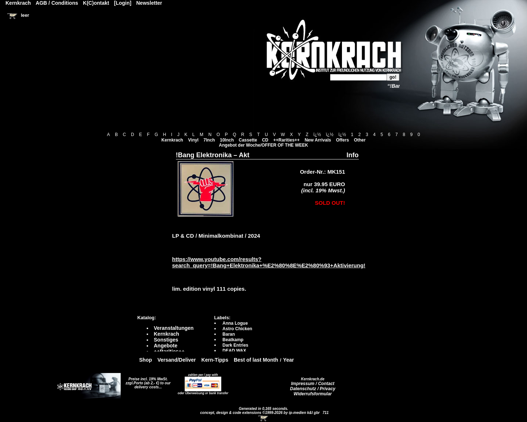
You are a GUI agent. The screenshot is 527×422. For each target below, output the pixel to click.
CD (265, 140)
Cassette (248, 140)
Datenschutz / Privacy (312, 388)
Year (288, 360)
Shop (145, 360)
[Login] (122, 3)
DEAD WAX (234, 350)
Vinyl (193, 140)
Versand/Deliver (177, 360)
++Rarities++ (286, 140)
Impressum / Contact (313, 383)
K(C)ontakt (96, 3)
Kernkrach (172, 140)
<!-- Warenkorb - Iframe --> (264, 418)
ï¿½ (317, 134)
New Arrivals (318, 140)
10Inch (227, 140)
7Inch (209, 140)
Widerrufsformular (313, 393)
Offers (342, 140)
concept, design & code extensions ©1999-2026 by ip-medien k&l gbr (260, 413)
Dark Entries (235, 345)
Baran (228, 334)
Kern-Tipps (215, 360)
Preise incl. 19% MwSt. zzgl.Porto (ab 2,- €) (147, 381)
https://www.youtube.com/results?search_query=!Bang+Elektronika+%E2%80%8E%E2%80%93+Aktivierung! (269, 262)
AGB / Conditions (57, 3)
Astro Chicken (237, 328)
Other (360, 140)
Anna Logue (235, 323)
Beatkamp (232, 339)
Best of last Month (256, 360)
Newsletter (149, 3)
